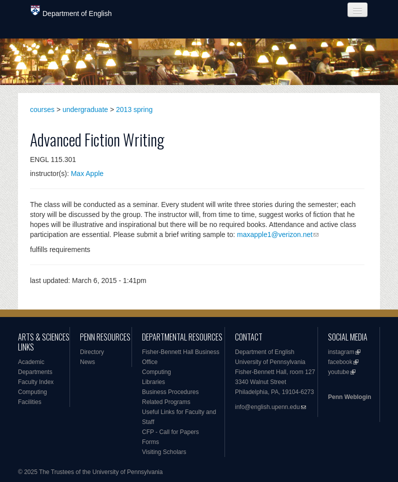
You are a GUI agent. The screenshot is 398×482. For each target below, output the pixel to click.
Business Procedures (170, 392)
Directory (92, 352)
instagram (341, 352)
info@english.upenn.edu (267, 407)
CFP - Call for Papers (170, 432)
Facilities (30, 402)
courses (42, 110)
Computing (32, 392)
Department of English (71, 11)
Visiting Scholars (164, 452)
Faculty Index (36, 382)
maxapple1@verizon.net (274, 234)
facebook (340, 362)
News (87, 362)
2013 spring (134, 110)
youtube (339, 372)
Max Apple (87, 174)
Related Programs (166, 402)
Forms (150, 442)
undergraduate (85, 110)
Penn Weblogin (349, 397)
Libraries (153, 382)
